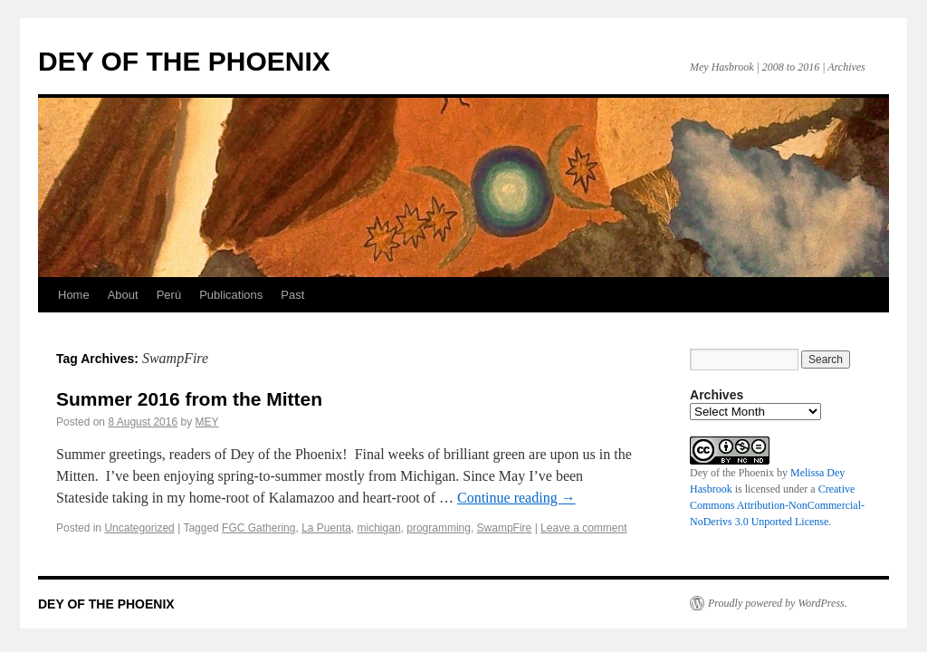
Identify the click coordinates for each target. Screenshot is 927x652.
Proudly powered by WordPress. (777, 603)
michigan (379, 528)
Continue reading (516, 497)
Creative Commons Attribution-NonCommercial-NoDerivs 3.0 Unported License (777, 505)
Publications (231, 295)
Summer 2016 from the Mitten (189, 398)
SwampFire (504, 528)
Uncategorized (139, 528)
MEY (207, 422)
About (123, 295)
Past (292, 295)
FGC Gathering (258, 528)
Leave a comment (583, 528)
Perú (169, 295)
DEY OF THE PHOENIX (184, 61)
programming (438, 528)
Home (74, 295)
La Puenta (326, 528)
